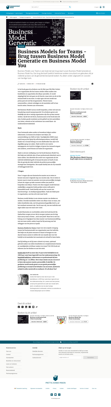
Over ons (8, 351)
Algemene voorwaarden (36, 388)
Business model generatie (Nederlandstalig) (78, 112)
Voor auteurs (9, 367)
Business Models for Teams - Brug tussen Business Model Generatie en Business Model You (53, 17)
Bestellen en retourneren (13, 361)
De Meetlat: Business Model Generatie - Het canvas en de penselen (81, 181)
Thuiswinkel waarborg (21, 388)
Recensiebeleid (10, 370)
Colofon (47, 388)
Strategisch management (25, 17)
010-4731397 (101, 13)
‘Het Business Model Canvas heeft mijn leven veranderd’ (81, 158)
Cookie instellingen (71, 388)
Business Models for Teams (27, 228)
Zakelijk (34, 348)
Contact (8, 354)
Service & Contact (84, 388)
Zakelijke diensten (37, 351)
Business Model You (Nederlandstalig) (76, 141)
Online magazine (13, 17)
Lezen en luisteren (11, 364)
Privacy (54, 388)
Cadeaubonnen (36, 357)
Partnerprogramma (11, 373)
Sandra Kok (22, 253)
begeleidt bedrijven (24, 257)
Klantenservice (11, 348)
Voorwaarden (10, 357)
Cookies (62, 388)
